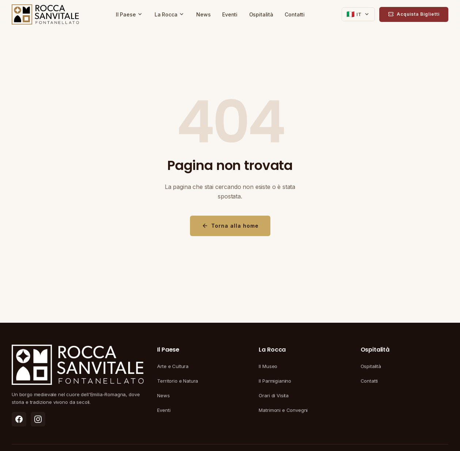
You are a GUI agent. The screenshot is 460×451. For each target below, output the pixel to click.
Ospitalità (261, 14)
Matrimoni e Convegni (283, 410)
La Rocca (170, 14)
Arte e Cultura (173, 366)
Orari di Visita (274, 395)
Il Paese (129, 14)
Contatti (295, 14)
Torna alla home (230, 226)
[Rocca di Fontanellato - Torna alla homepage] (45, 14)
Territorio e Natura (177, 381)
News (203, 14)
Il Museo (268, 366)
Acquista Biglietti (414, 14)
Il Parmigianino (275, 381)
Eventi (229, 14)
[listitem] (19, 419)
